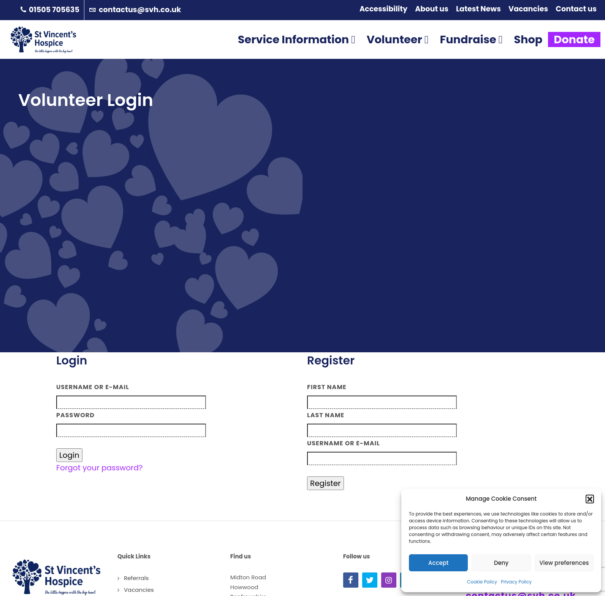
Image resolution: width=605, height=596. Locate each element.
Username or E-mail (92, 387)
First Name (327, 387)
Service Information (296, 50)
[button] (590, 499)
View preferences (564, 563)
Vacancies (528, 9)
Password (75, 415)
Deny (501, 563)
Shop (528, 50)
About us (431, 9)
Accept (438, 563)
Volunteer (398, 50)
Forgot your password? (99, 467)
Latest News (478, 9)
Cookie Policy (482, 582)
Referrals (136, 578)
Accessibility (383, 9)
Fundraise (471, 50)
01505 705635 (50, 10)
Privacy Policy (516, 582)
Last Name (325, 415)
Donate (574, 50)
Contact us (576, 9)
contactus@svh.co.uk (135, 10)
